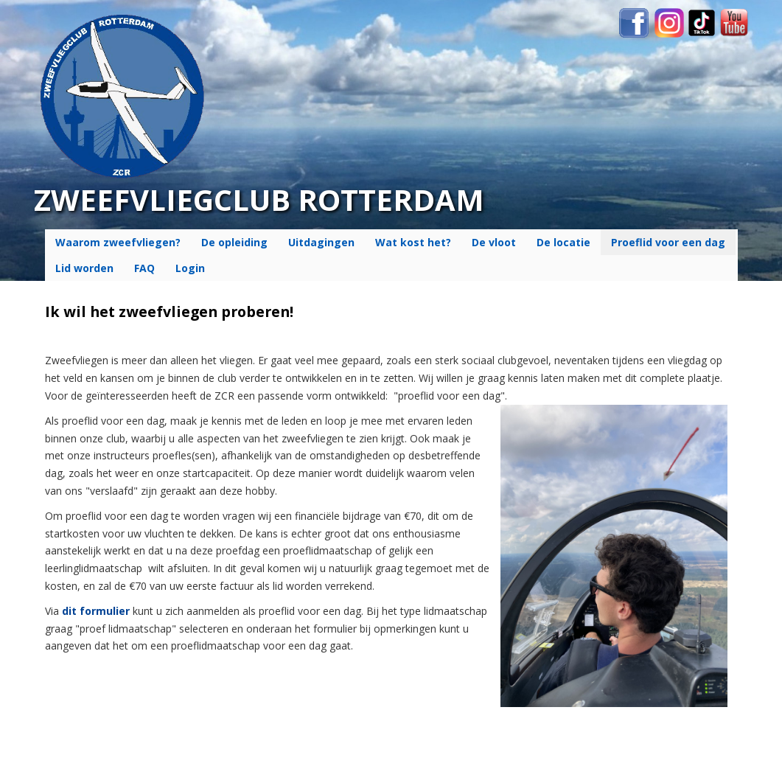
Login (190, 268)
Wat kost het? (413, 242)
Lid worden (84, 268)
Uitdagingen (321, 242)
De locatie (563, 242)
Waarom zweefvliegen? (118, 242)
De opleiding (234, 242)
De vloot (494, 242)
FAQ (144, 268)
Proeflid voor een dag (668, 242)
